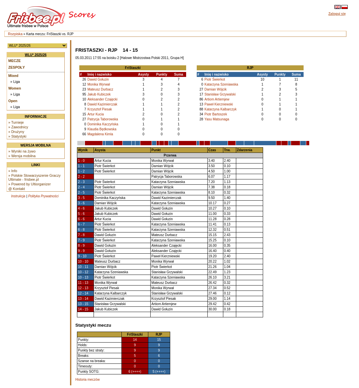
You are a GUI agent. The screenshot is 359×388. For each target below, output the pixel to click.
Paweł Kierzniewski (218, 104)
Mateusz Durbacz (100, 89)
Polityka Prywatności (43, 196)
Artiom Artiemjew (216, 99)
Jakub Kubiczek (98, 94)
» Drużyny (16, 132)
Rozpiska (15, 34)
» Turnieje (16, 122)
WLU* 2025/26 (36, 55)
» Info (12, 171)
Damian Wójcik (215, 89)
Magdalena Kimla (100, 134)
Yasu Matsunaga (216, 119)
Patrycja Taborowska (102, 119)
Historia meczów (87, 379)
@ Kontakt (16, 189)
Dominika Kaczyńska (102, 124)
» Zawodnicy (18, 127)
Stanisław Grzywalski (220, 94)
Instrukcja (18, 196)
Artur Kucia (95, 114)
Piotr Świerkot (214, 79)
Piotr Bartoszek (215, 114)
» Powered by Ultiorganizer (29, 184)
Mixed (13, 76)
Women (14, 88)
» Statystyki (17, 136)
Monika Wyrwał (98, 84)
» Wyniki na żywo (22, 151)
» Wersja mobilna (22, 156)
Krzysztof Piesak (99, 109)
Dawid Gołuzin (97, 79)
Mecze (14, 61)
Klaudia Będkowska (101, 129)
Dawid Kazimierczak (102, 104)
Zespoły (16, 67)
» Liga (15, 82)
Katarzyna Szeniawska (221, 84)
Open (12, 101)
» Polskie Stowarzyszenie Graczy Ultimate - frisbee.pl (34, 177)
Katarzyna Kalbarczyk (220, 109)
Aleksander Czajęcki (102, 99)
